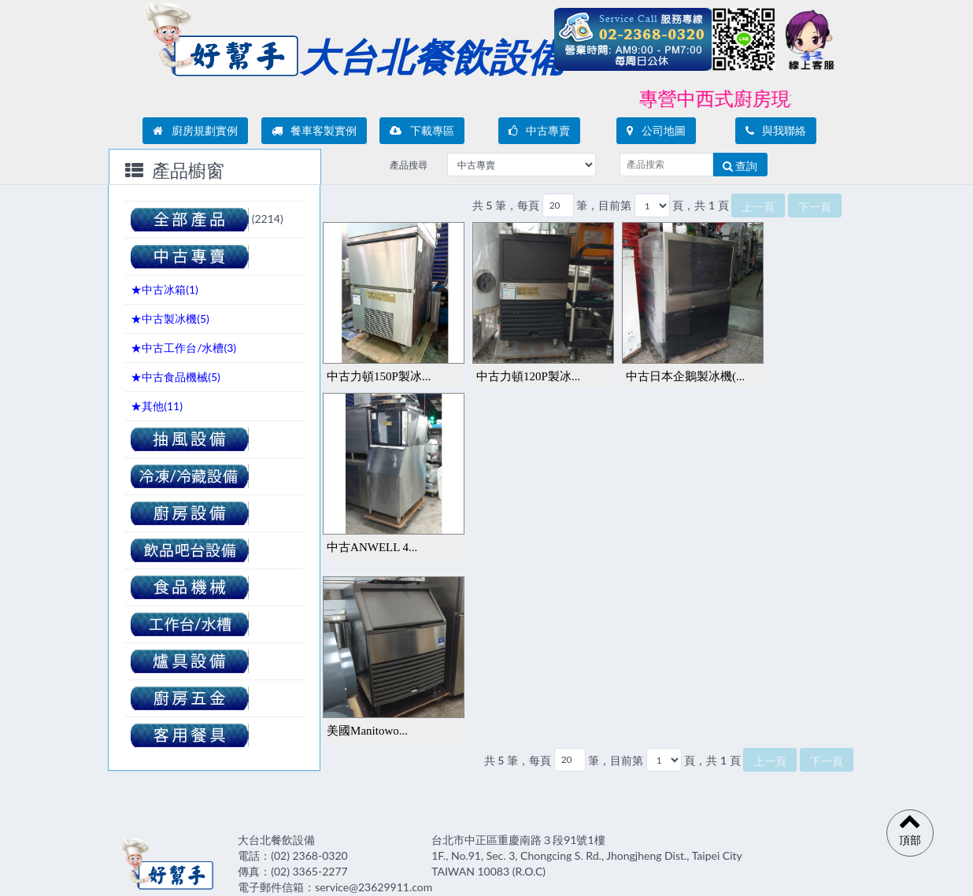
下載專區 (422, 130)
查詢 (740, 165)
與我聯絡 (776, 130)
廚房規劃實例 (195, 130)
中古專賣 (540, 130)
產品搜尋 (408, 165)
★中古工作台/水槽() (183, 347)
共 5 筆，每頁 (505, 205)
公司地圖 (656, 130)
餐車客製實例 (314, 130)
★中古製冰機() (170, 318)
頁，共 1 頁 (700, 205)
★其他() (157, 406)
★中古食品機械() (175, 376)
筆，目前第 (603, 205)
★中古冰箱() (164, 289)
